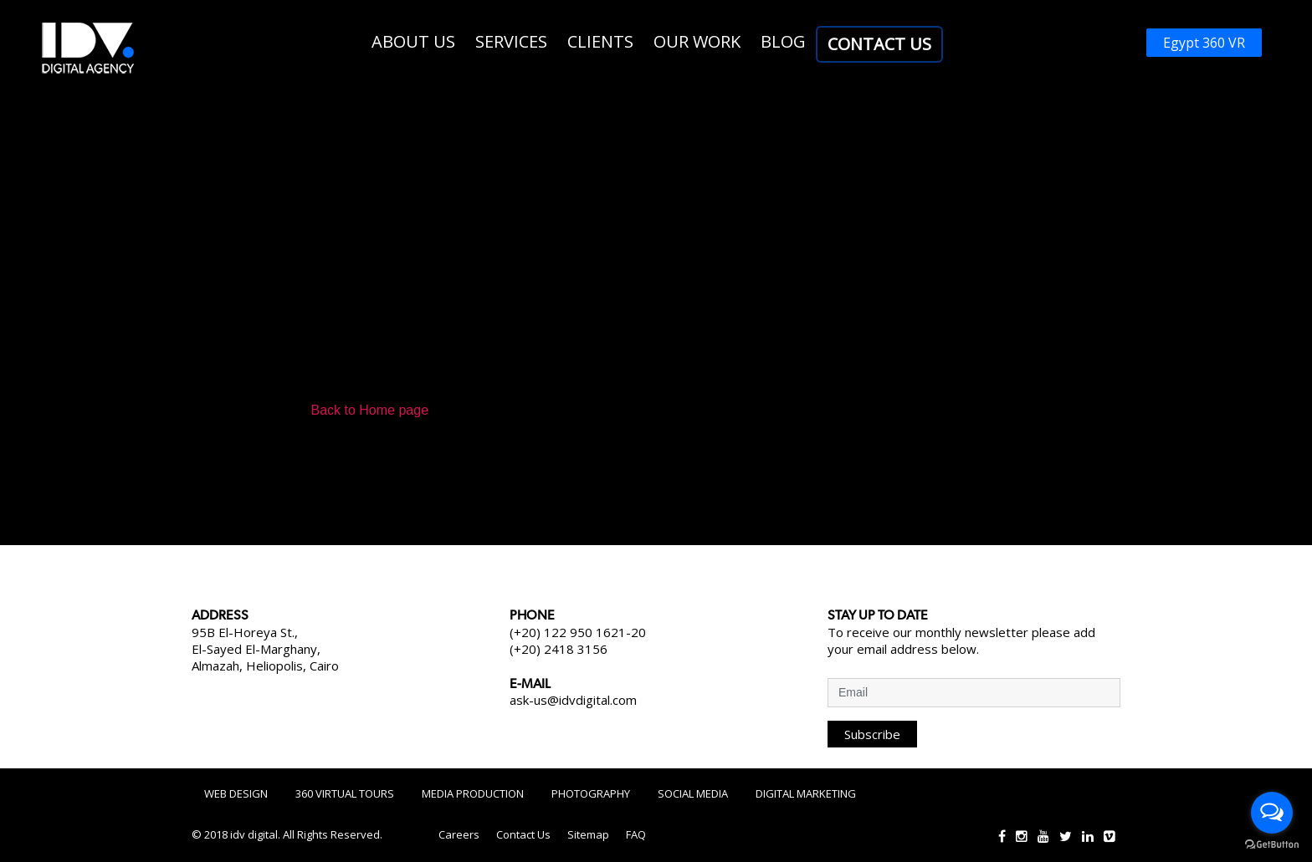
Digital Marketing (806, 793)
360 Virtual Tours (344, 793)
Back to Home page (370, 410)
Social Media (693, 793)
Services (511, 41)
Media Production (473, 793)
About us (413, 41)
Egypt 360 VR (1204, 42)
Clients (600, 41)
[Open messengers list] (1272, 813)
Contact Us (879, 44)
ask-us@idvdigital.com (573, 699)
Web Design (236, 793)
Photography (590, 793)
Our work (697, 41)
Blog (783, 41)
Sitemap (588, 834)
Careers (458, 834)
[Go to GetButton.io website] (1272, 844)
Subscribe (872, 734)
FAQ (636, 834)
